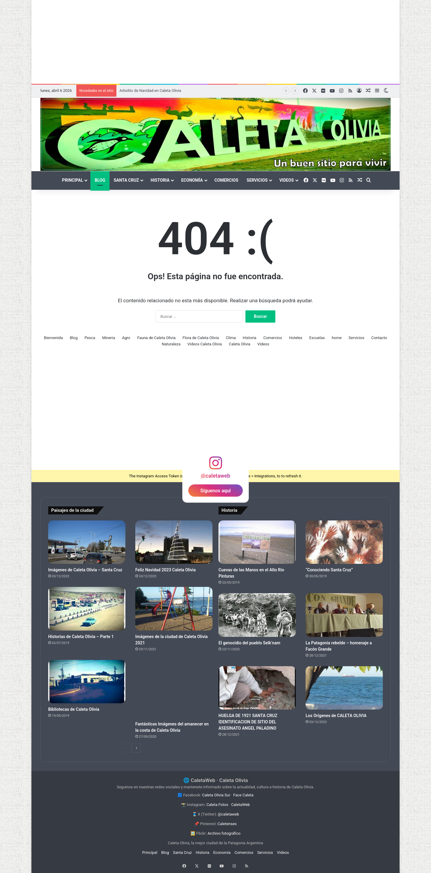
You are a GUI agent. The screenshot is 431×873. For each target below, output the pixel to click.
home (337, 337)
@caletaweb (228, 814)
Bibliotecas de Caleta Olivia (73, 709)
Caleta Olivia (240, 344)
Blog (100, 180)
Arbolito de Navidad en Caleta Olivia (150, 90)
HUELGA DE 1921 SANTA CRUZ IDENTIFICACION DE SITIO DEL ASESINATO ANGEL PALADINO (247, 722)
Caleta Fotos (217, 804)
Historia (160, 180)
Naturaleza (171, 344)
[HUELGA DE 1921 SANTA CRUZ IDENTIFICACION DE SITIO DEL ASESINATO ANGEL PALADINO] (257, 688)
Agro (126, 337)
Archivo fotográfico (223, 833)
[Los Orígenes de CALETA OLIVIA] (344, 688)
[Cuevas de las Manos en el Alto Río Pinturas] (257, 542)
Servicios (257, 180)
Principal (72, 180)
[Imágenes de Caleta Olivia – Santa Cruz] (86, 542)
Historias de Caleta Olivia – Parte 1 (81, 636)
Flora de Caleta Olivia (201, 337)
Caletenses (227, 824)
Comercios (226, 180)
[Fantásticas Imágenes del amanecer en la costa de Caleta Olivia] (174, 689)
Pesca (89, 337)
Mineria (108, 337)
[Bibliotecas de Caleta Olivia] (86, 682)
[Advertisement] (215, 42)
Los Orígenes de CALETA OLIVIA (336, 715)
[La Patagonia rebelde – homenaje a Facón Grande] (344, 615)
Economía (192, 180)
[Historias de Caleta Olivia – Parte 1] (86, 609)
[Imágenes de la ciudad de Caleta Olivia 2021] (174, 609)
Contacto (379, 337)
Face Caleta (243, 795)
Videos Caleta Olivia (204, 344)
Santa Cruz (126, 180)
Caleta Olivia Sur (216, 795)
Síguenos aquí (215, 491)
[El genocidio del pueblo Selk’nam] (257, 615)
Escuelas (317, 337)
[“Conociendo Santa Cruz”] (344, 542)
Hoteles (295, 337)
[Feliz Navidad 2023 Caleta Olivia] (174, 542)
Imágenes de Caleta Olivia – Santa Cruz (85, 569)
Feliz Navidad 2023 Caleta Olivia (165, 569)
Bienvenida (53, 337)
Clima (231, 337)
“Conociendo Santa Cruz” (329, 569)
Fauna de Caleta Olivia (156, 337)
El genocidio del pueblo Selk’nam (249, 642)
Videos (286, 180)
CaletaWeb (240, 804)
